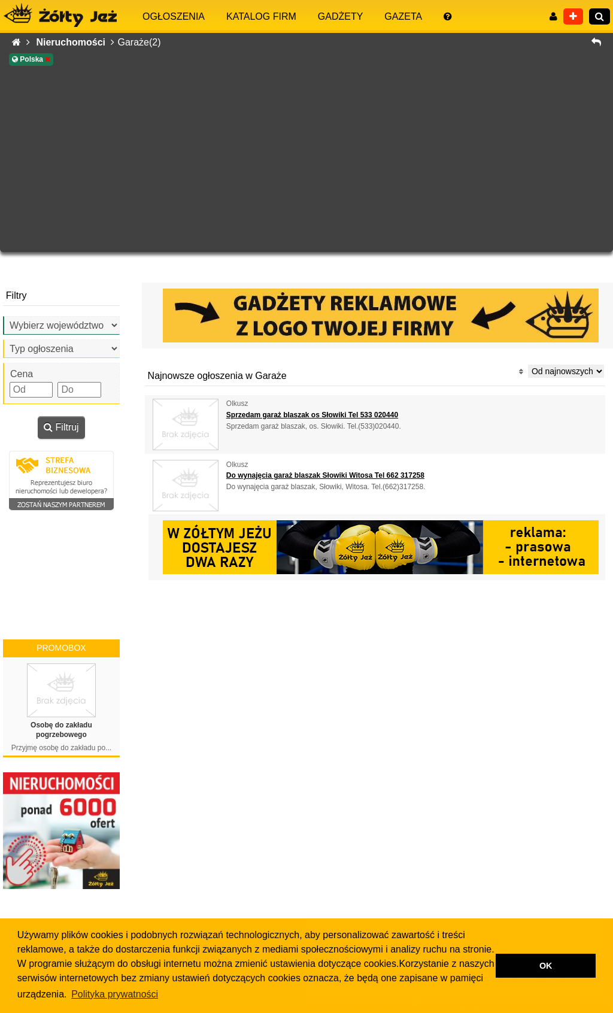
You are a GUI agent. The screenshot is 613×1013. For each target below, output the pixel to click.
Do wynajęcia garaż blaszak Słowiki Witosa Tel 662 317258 (325, 475)
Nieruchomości (75, 42)
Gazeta (403, 16)
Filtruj (61, 427)
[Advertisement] (306, 159)
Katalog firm (261, 16)
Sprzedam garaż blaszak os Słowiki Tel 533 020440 (312, 415)
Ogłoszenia (173, 16)
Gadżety (340, 16)
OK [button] (546, 965)
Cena (21, 374)
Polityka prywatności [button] (114, 994)
